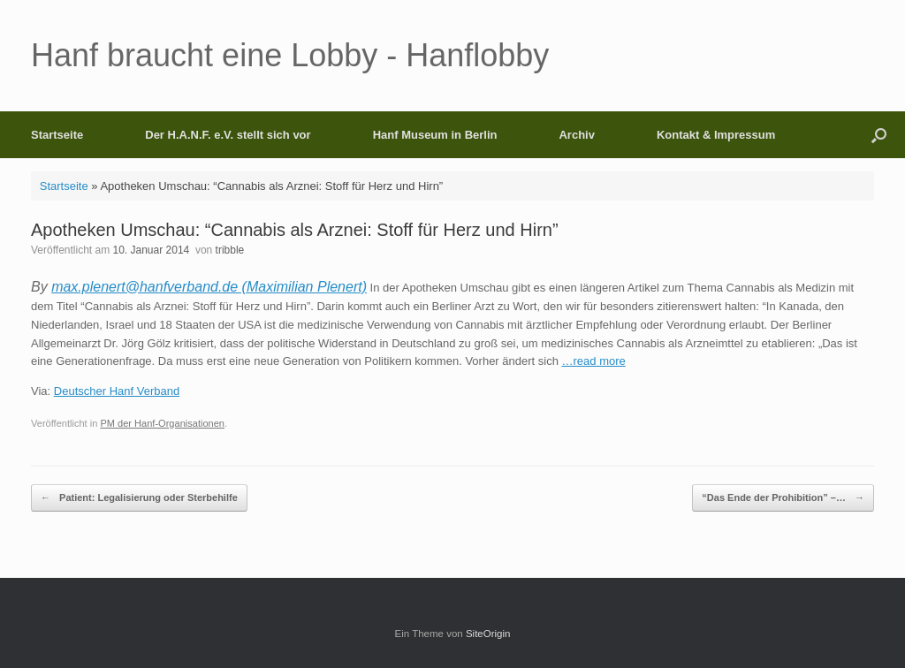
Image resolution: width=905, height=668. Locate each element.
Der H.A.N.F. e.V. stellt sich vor (227, 134)
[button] (879, 134)
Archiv (576, 134)
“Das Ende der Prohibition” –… (783, 497)
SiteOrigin (488, 633)
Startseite (57, 134)
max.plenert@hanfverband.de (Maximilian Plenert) (209, 286)
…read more (594, 361)
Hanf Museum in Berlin (435, 134)
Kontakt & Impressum (716, 134)
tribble (230, 250)
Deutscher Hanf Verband (116, 391)
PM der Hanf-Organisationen (162, 423)
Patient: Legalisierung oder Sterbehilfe (139, 497)
